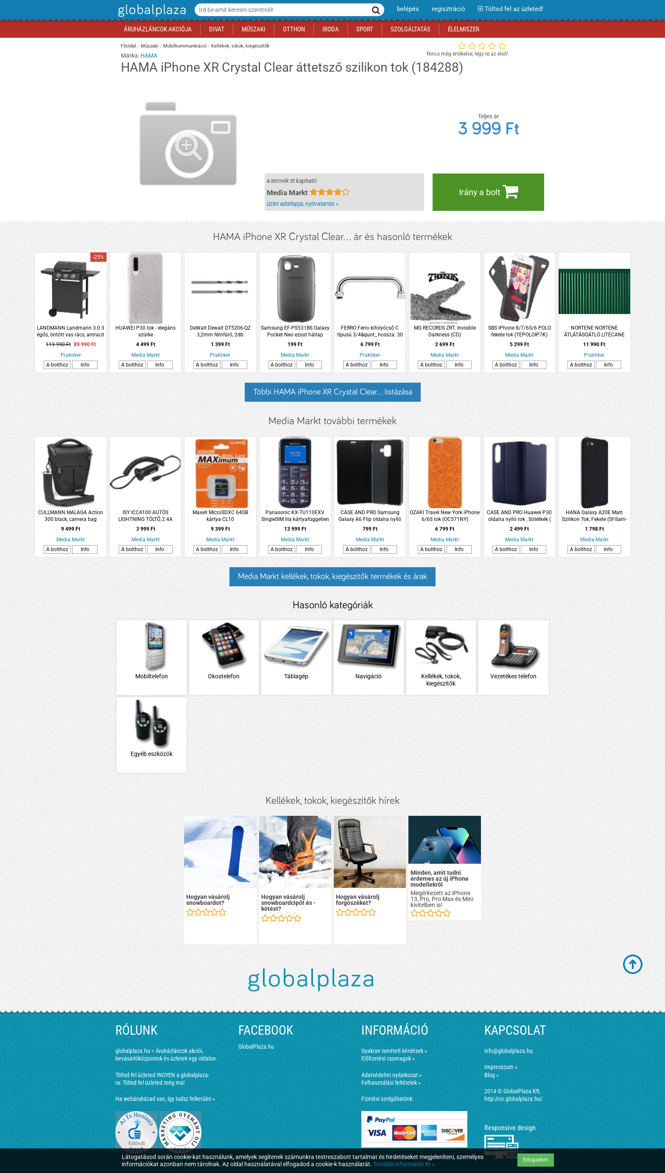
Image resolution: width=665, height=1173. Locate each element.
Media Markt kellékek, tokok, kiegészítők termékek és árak (332, 576)
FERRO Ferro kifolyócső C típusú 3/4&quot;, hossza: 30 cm (370, 331)
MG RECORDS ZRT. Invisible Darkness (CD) (445, 331)
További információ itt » (404, 1164)
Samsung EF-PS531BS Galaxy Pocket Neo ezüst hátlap (295, 331)
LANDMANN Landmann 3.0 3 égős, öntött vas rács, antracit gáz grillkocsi (70, 331)
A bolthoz (57, 365)
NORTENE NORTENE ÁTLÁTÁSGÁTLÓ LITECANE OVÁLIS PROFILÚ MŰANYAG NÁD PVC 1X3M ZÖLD (594, 331)
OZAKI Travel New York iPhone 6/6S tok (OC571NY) (445, 516)
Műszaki (150, 46)
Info (85, 365)
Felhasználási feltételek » (391, 1082)
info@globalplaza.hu (508, 1050)
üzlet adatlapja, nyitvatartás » (302, 203)
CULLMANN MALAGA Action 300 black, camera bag (70, 516)
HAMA (148, 55)
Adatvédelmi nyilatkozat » (391, 1075)
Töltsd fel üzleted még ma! (153, 1082)
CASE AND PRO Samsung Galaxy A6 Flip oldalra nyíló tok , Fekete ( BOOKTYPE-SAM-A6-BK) (370, 516)
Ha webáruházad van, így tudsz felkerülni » (165, 1098)
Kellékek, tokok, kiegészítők (240, 46)
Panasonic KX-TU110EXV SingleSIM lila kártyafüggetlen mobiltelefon (295, 516)
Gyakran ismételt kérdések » (394, 1050)
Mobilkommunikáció (185, 46)
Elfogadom (535, 1160)
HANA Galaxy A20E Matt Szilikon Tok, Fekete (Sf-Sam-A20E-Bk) (594, 516)
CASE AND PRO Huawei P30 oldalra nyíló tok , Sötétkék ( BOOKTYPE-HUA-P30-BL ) (519, 516)
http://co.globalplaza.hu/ (513, 1098)
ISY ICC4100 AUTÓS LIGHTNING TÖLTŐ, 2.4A (145, 516)
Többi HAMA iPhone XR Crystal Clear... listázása (332, 392)
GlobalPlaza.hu (256, 1046)
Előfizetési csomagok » (388, 1058)
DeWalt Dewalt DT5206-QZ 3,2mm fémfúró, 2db (220, 331)
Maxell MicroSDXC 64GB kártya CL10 (220, 516)
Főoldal (128, 46)
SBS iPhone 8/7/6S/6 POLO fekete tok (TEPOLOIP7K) (519, 331)
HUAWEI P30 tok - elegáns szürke (145, 331)
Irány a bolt (488, 191)
